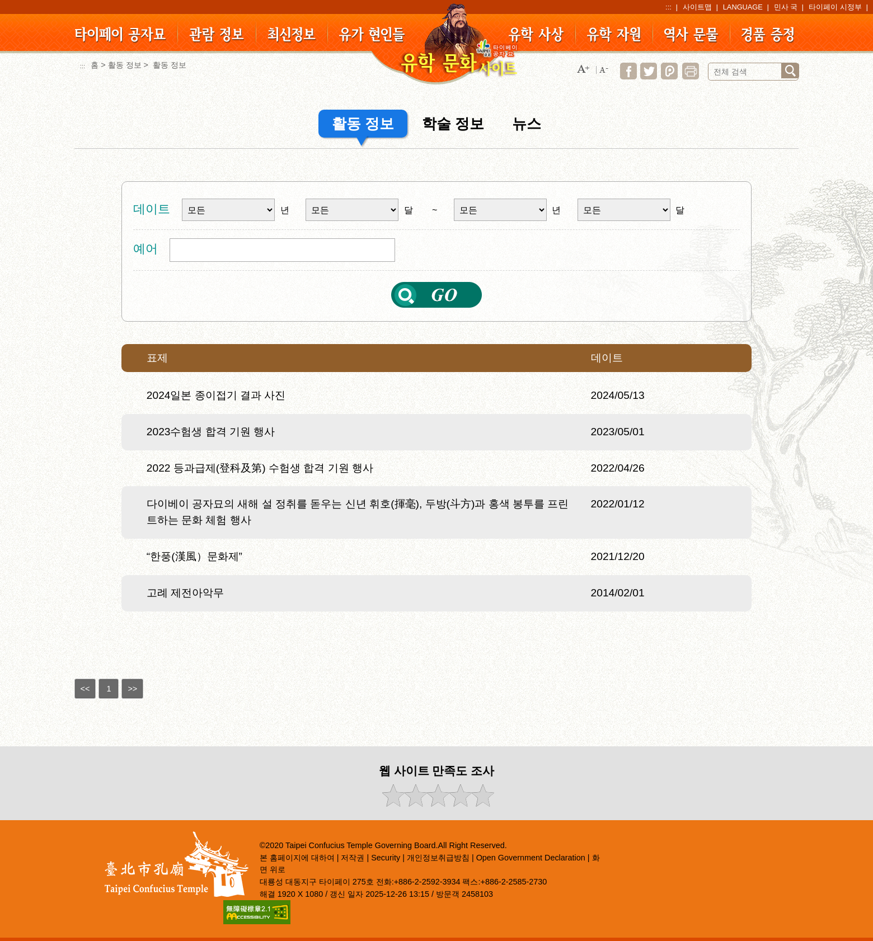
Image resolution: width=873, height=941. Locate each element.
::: (668, 7)
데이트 (151, 209)
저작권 (352, 857)
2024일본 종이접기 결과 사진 (216, 395)
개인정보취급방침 (438, 857)
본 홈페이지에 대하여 (297, 857)
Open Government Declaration (530, 857)
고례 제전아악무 (185, 593)
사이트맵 (697, 7)
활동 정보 (125, 64)
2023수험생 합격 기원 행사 (211, 431)
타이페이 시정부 (835, 7)
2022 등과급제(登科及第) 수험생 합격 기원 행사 (260, 468)
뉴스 (526, 123)
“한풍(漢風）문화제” (194, 556)
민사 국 (786, 7)
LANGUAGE (743, 7)
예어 (145, 249)
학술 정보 (453, 123)
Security (385, 857)
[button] (583, 69)
